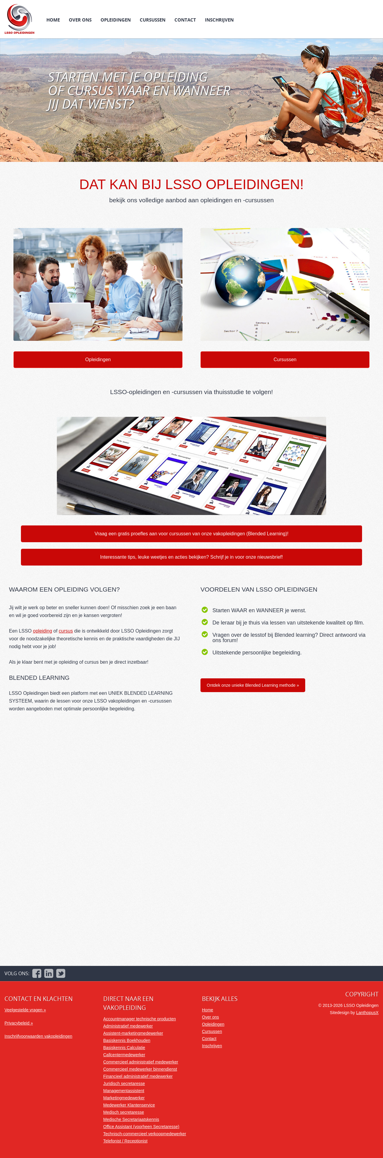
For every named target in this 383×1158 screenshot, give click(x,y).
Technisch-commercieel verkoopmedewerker (144, 1133)
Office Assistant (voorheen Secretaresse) (141, 1126)
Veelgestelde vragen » (25, 1009)
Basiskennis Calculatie (124, 1047)
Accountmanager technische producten (139, 1018)
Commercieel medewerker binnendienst (140, 1069)
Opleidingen (116, 20)
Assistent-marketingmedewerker (133, 1033)
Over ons (80, 20)
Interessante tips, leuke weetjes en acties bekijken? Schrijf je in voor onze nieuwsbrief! (191, 557)
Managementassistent (123, 1090)
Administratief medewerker (128, 1026)
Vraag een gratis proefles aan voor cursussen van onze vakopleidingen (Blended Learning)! (191, 533)
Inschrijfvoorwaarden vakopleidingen (38, 1036)
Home (53, 20)
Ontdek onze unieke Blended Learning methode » (253, 685)
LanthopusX (367, 1012)
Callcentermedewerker (124, 1054)
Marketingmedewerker (124, 1097)
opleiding (42, 630)
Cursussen (152, 20)
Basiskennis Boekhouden (126, 1040)
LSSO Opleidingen (19, 19)
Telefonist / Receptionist (125, 1141)
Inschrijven (219, 20)
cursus (66, 630)
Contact (185, 20)
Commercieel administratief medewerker (140, 1062)
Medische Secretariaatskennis (131, 1119)
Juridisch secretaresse (124, 1083)
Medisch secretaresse (123, 1112)
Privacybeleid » (18, 1023)
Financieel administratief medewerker (138, 1076)
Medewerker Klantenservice (129, 1105)
